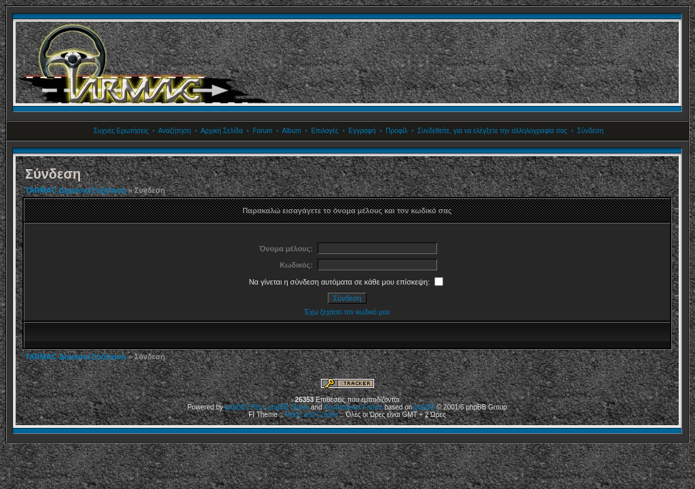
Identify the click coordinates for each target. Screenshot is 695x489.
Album (291, 130)
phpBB (424, 407)
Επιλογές (324, 130)
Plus (257, 407)
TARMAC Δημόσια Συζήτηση (75, 190)
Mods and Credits (311, 414)
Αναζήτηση (174, 130)
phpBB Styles (288, 407)
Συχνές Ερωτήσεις (121, 130)
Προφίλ (396, 130)
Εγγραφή (361, 130)
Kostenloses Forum (353, 407)
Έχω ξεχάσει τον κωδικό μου (347, 312)
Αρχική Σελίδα (221, 130)
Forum (262, 130)
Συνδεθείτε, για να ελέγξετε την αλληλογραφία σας (492, 130)
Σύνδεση (590, 130)
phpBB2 (237, 407)
